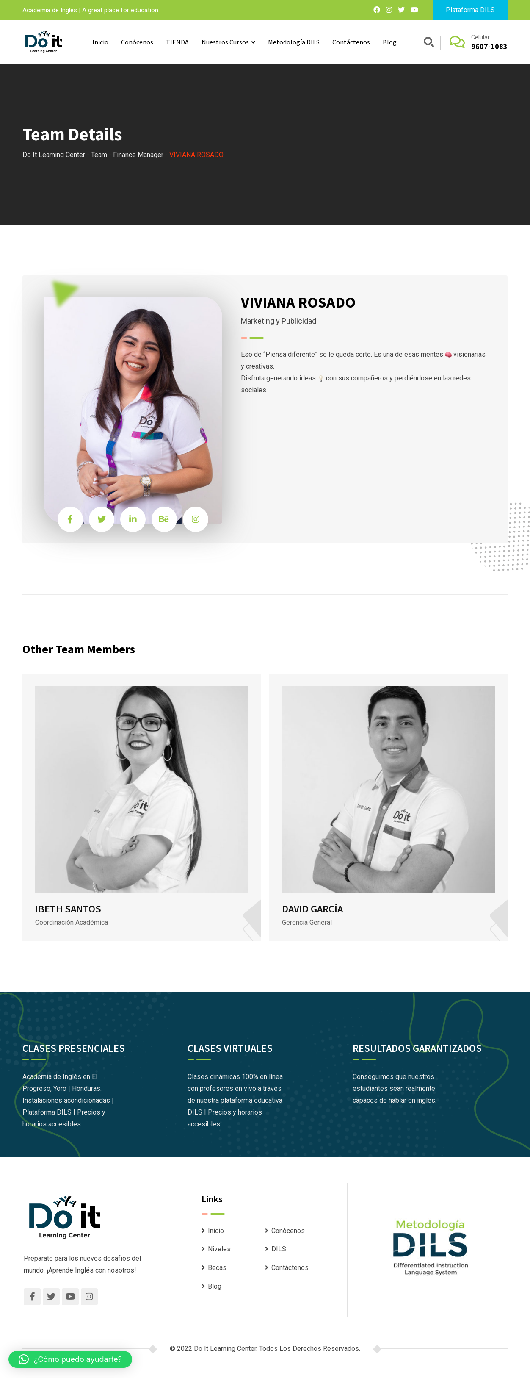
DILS (278, 1249)
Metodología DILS (294, 42)
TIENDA (177, 42)
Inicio (100, 42)
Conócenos (137, 42)
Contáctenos (351, 42)
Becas (217, 1268)
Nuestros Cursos (225, 42)
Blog (390, 42)
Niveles (219, 1249)
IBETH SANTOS (68, 908)
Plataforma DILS (470, 10)
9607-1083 (489, 46)
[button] (70, 1359)
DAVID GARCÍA (312, 908)
